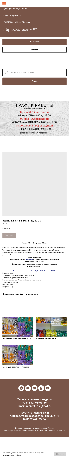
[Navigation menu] (4, 3)
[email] (28, 388)
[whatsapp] (21, 388)
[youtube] (48, 388)
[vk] (35, 388)
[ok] (41, 388)
